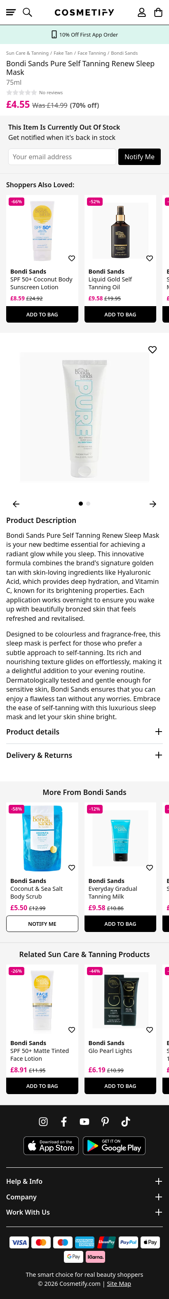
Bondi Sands (124, 53)
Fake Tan (63, 53)
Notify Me (139, 156)
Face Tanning (91, 53)
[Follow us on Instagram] (43, 1121)
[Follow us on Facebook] (64, 1121)
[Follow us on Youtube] (84, 1121)
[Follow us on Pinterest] (105, 1121)
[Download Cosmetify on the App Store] (51, 1145)
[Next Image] (153, 504)
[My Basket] (154, 12)
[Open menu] (14, 12)
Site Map (119, 1283)
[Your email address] (62, 157)
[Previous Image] (16, 504)
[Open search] (31, 12)
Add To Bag (42, 314)
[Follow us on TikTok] (125, 1121)
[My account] (138, 12)
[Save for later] (66, 253)
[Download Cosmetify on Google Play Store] (114, 1145)
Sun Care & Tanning (27, 53)
